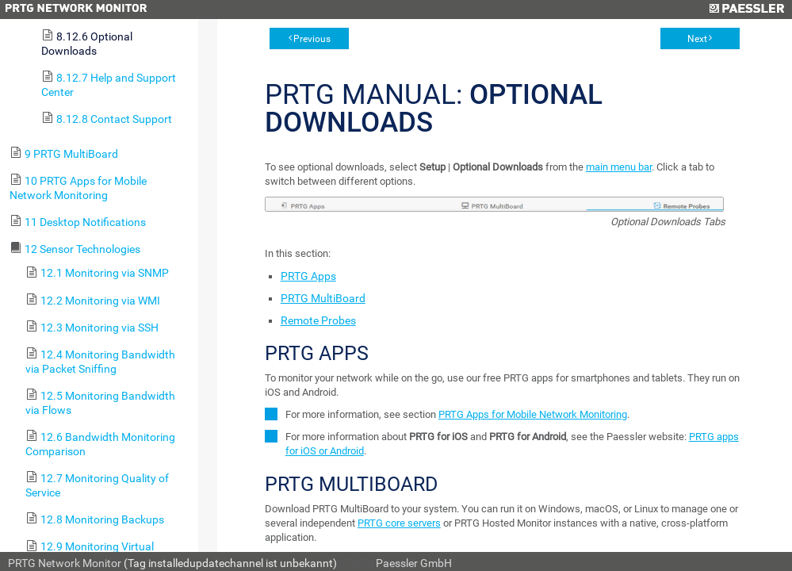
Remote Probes (318, 320)
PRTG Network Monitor (64, 563)
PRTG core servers (399, 523)
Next (697, 38)
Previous (312, 38)
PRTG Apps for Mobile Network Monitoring (532, 414)
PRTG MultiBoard (323, 298)
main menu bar (619, 167)
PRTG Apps (308, 276)
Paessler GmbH (414, 563)
